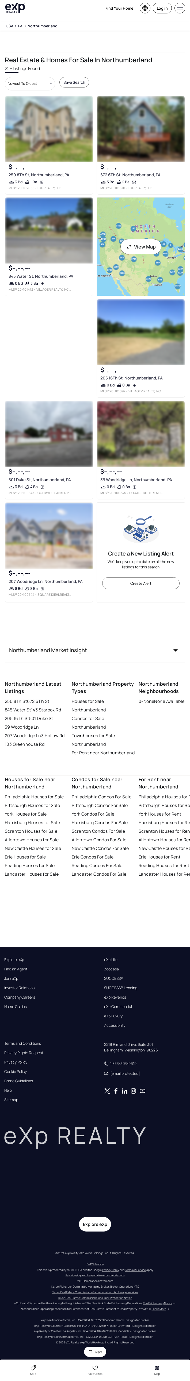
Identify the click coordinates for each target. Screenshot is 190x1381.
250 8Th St (16, 701)
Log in (162, 8)
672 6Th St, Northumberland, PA (130, 175)
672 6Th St (38, 701)
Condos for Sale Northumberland (89, 722)
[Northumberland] (42, 26)
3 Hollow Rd (53, 736)
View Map (141, 246)
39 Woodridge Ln (22, 727)
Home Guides (15, 1007)
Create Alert (140, 583)
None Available (169, 701)
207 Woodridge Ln (23, 736)
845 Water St (18, 710)
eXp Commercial (118, 1007)
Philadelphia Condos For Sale (101, 797)
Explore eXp (14, 960)
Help (8, 1090)
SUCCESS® (113, 978)
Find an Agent (15, 969)
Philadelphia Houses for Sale (34, 797)
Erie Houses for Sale (25, 857)
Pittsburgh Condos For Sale (100, 805)
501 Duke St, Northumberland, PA (40, 480)
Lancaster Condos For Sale (99, 874)
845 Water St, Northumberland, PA (41, 276)
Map (95, 1351)
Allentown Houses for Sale (32, 840)
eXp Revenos (115, 997)
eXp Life (110, 960)
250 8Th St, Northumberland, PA (39, 175)
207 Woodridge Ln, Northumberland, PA (46, 581)
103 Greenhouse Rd (24, 744)
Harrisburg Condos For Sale (100, 822)
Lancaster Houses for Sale (32, 874)
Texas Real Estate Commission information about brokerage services (95, 1292)
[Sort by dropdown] (30, 83)
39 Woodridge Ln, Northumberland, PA (136, 480)
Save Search (74, 82)
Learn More (159, 1309)
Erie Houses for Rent (160, 857)
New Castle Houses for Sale (33, 848)
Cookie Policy (15, 1071)
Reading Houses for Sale (30, 865)
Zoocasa (111, 969)
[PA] (20, 26)
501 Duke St (41, 718)
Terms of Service (135, 1270)
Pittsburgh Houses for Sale (32, 805)
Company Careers (19, 997)
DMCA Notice (95, 1264)
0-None (146, 701)
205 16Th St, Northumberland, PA (131, 378)
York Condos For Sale (93, 814)
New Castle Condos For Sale (100, 848)
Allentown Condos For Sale (99, 840)
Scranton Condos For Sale (98, 831)
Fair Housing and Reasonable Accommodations (95, 1275)
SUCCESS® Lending (120, 988)
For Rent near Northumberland (103, 753)
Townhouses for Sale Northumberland (93, 740)
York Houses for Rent (160, 814)
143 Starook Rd (46, 710)
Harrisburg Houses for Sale (32, 822)
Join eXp (11, 978)
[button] (95, 650)
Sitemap (11, 1100)
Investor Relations (19, 988)
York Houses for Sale (26, 814)
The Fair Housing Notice (157, 1303)
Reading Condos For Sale (97, 865)
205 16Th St (17, 718)
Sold (33, 1370)
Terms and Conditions (22, 1043)
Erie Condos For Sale (93, 857)
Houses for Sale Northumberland (89, 705)
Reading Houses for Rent (164, 865)
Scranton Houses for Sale (31, 831)
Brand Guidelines (18, 1081)
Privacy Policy (15, 1062)
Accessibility (114, 1025)
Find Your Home (119, 8)
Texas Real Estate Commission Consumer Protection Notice (95, 1298)
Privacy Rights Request (23, 1053)
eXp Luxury (113, 1016)
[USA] (9, 26)
